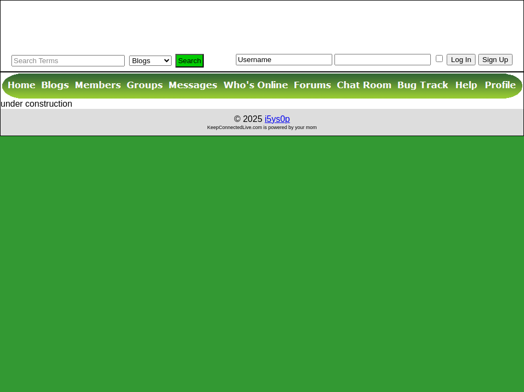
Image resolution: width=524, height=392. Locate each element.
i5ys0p (277, 119)
